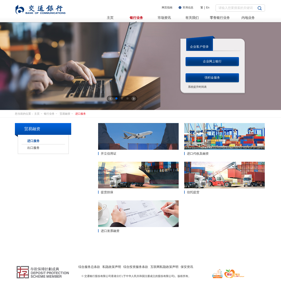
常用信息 (188, 7)
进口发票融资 (110, 230)
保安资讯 (187, 267)
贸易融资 (67, 113)
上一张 (110, 98)
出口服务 (33, 147)
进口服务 (80, 113)
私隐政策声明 (111, 267)
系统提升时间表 (197, 86)
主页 (39, 113)
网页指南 (167, 7)
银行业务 (51, 113)
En (207, 7)
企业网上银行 (212, 61)
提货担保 (107, 192)
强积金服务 (212, 77)
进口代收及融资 (198, 153)
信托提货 (193, 192)
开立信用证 (108, 153)
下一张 (133, 98)
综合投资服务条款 (135, 267)
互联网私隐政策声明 (164, 267)
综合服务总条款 (89, 267)
